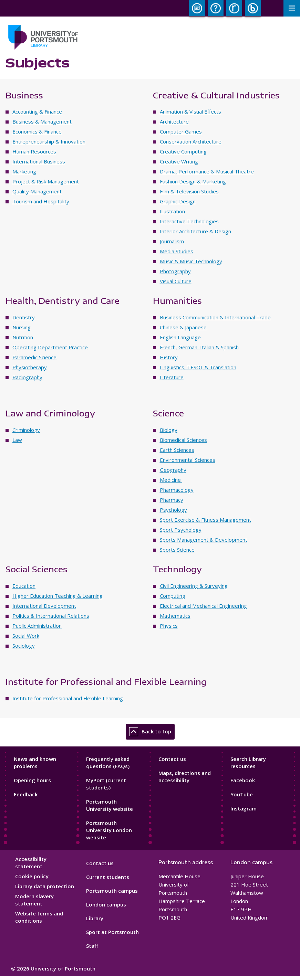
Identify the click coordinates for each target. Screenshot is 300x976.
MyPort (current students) (106, 784)
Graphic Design (178, 201)
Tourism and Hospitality (40, 201)
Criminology (26, 429)
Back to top (150, 731)
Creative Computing (183, 151)
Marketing (24, 171)
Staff (92, 945)
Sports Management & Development (203, 539)
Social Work (25, 635)
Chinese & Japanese (183, 327)
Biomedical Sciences (183, 439)
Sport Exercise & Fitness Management (205, 519)
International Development (44, 605)
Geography (173, 469)
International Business (38, 161)
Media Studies (176, 251)
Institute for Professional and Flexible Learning (67, 698)
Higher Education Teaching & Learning (57, 595)
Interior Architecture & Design (195, 231)
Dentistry (23, 317)
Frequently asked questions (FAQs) (108, 762)
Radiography (27, 377)
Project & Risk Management (45, 181)
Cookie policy (32, 876)
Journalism (172, 241)
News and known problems (35, 762)
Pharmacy (171, 499)
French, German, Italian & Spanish (199, 347)
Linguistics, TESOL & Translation (198, 367)
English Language (180, 337)
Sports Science (177, 549)
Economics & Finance (37, 131)
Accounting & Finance (37, 111)
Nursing (21, 327)
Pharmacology (177, 489)
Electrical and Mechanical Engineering (203, 605)
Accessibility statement (30, 863)
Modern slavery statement (34, 900)
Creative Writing (179, 161)
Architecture (174, 121)
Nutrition (22, 337)
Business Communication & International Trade (215, 317)
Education (23, 585)
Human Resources (34, 151)
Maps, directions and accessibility (184, 777)
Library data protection (44, 886)
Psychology (173, 509)
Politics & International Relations (50, 615)
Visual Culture (176, 281)
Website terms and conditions (39, 917)
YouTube (241, 794)
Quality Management (37, 191)
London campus (106, 904)
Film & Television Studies (189, 191)
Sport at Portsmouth (112, 932)
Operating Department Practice (50, 347)
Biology (168, 429)
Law (17, 439)
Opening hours (32, 780)
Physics (169, 625)
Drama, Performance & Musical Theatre (207, 171)
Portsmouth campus (112, 890)
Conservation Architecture (190, 141)
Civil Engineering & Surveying (194, 585)
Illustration (172, 211)
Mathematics (175, 615)
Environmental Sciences (187, 459)
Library (94, 918)
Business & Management (42, 121)
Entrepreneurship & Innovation (48, 141)
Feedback (26, 794)
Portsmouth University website (109, 805)
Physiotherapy (29, 367)
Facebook (242, 780)
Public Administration (37, 625)
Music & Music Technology (191, 261)
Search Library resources (248, 762)
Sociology (23, 645)
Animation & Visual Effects (190, 111)
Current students (107, 876)
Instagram (243, 808)
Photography (175, 271)
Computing (172, 595)
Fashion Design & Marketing (193, 181)
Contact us (172, 758)
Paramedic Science (34, 357)
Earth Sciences (177, 449)
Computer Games (181, 131)
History (169, 357)
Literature (172, 377)
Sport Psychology (180, 529)
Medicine (171, 479)
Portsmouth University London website (109, 830)
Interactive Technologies (189, 221)
